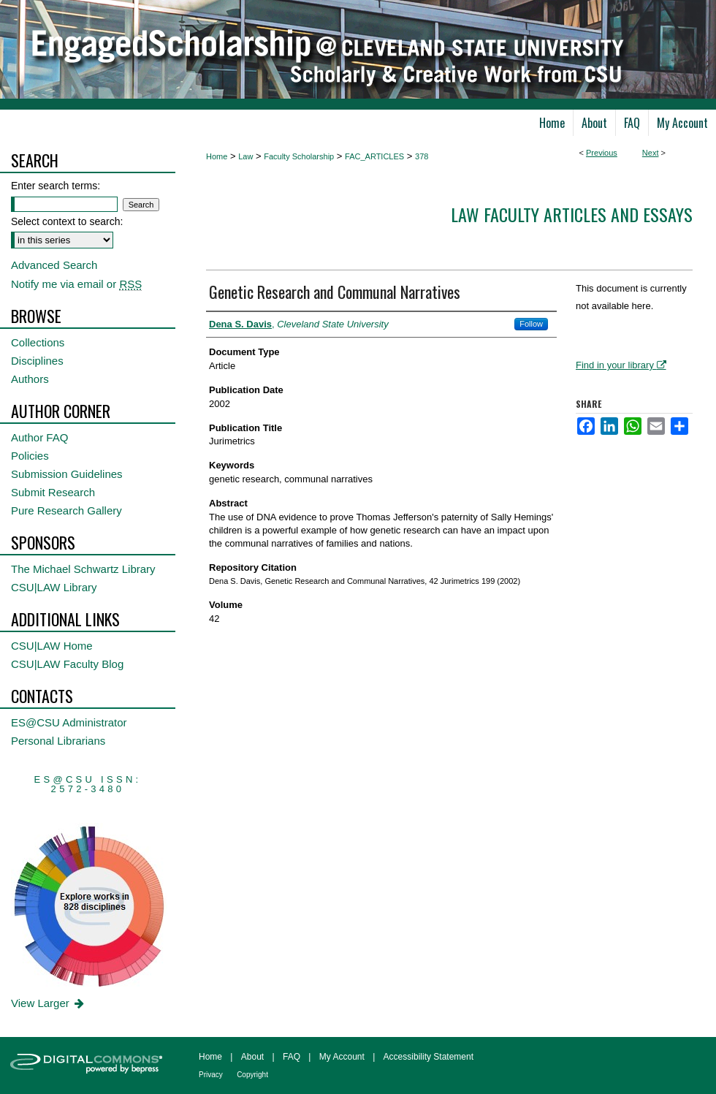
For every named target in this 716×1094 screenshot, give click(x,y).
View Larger (48, 1003)
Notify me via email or (76, 284)
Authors (30, 379)
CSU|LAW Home (52, 645)
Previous (601, 152)
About (252, 1057)
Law (245, 156)
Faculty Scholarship (299, 156)
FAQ (291, 1057)
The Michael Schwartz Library (83, 569)
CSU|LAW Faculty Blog (67, 664)
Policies (30, 455)
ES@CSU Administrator (69, 722)
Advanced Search (54, 265)
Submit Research (53, 492)
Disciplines (37, 360)
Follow (531, 323)
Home (216, 156)
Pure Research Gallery (66, 510)
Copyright (252, 1075)
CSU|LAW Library (54, 587)
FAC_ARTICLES (374, 156)
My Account (342, 1057)
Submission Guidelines (67, 474)
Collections (37, 342)
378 (421, 156)
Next (650, 152)
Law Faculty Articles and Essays (572, 214)
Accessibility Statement (428, 1057)
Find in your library (621, 365)
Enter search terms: (55, 185)
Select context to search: (67, 221)
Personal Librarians (58, 740)
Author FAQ (39, 437)
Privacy (211, 1075)
